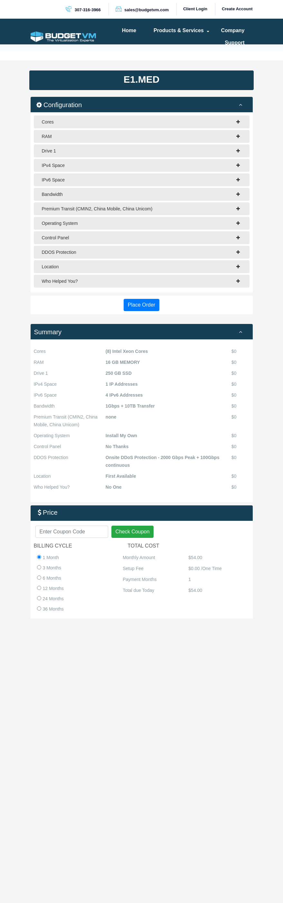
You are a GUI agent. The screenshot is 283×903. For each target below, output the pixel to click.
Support (234, 42)
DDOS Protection (141, 252)
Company (233, 30)
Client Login (195, 8)
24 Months (50, 598)
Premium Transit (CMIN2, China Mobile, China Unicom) (141, 208)
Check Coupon (133, 531)
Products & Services (179, 30)
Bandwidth (141, 194)
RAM (141, 136)
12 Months (50, 588)
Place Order (141, 305)
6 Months (49, 578)
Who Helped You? (141, 281)
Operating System (141, 223)
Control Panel (141, 237)
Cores (141, 121)
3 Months (49, 567)
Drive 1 (141, 150)
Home (129, 30)
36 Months (50, 609)
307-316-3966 (83, 9)
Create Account (237, 8)
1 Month (48, 557)
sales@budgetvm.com (142, 9)
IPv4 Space (141, 165)
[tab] (142, 331)
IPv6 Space (141, 179)
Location (141, 266)
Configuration (143, 104)
